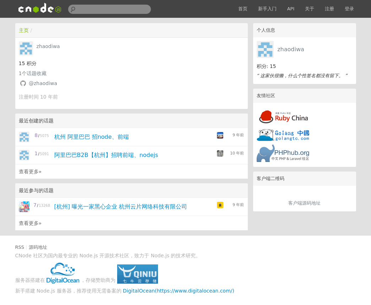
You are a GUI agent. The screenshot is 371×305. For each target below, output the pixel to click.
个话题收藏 (33, 73)
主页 (24, 30)
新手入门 (267, 8)
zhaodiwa (290, 49)
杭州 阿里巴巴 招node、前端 (91, 136)
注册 (329, 8)
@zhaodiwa (43, 83)
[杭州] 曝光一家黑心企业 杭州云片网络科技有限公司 (120, 206)
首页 (242, 8)
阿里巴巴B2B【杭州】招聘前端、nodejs (106, 155)
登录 (349, 8)
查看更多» (30, 171)
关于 (309, 8)
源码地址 (38, 247)
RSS (19, 247)
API (291, 8)
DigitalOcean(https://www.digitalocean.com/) (178, 291)
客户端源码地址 (304, 203)
